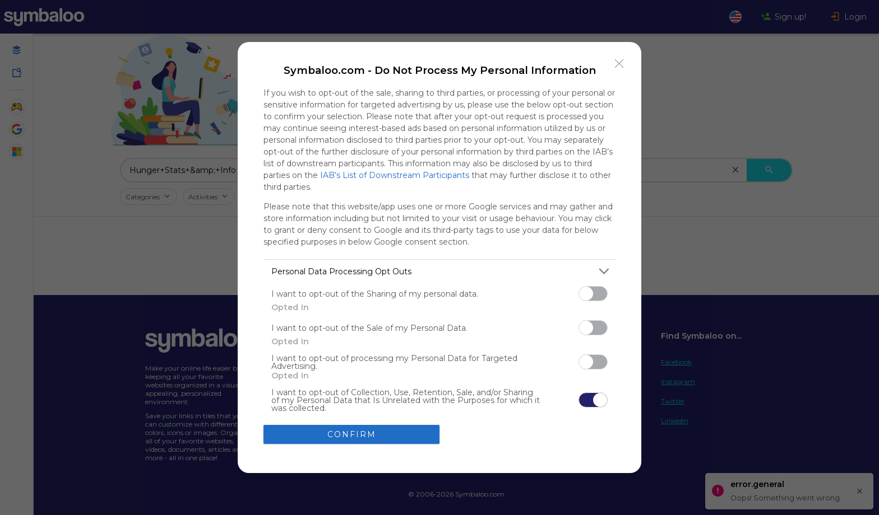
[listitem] (439, 271)
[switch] (593, 293)
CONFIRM (351, 434)
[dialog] (439, 257)
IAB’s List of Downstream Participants (394, 175)
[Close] (619, 63)
